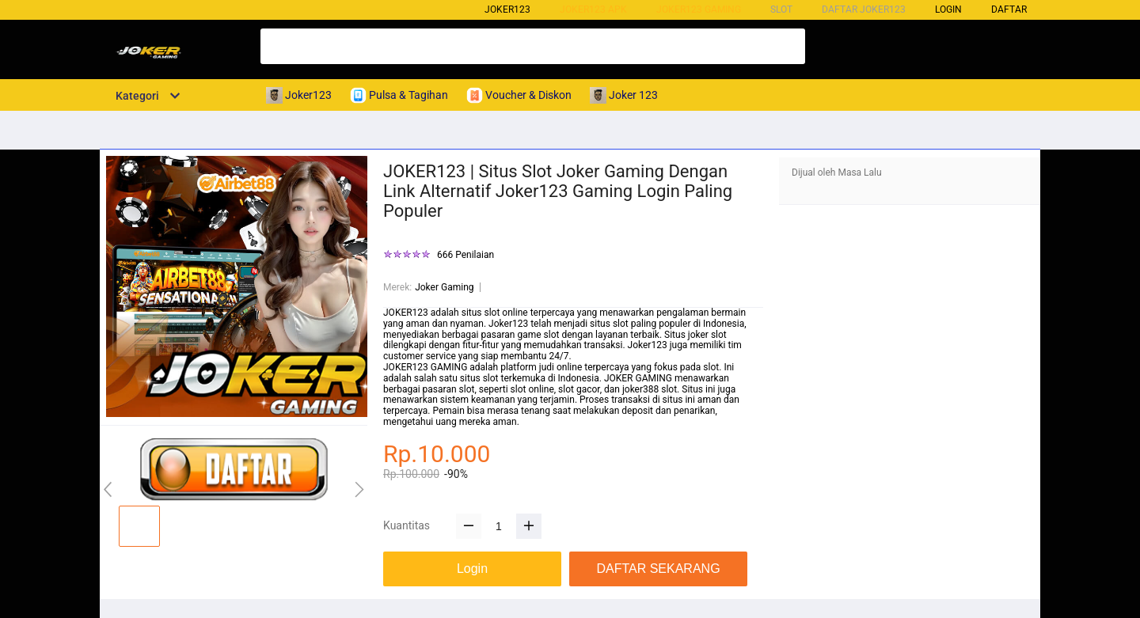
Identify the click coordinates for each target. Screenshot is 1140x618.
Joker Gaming (444, 287)
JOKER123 (405, 312)
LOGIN (948, 9)
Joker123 (507, 9)
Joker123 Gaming (698, 9)
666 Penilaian (465, 255)
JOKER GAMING (638, 378)
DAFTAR (1009, 9)
